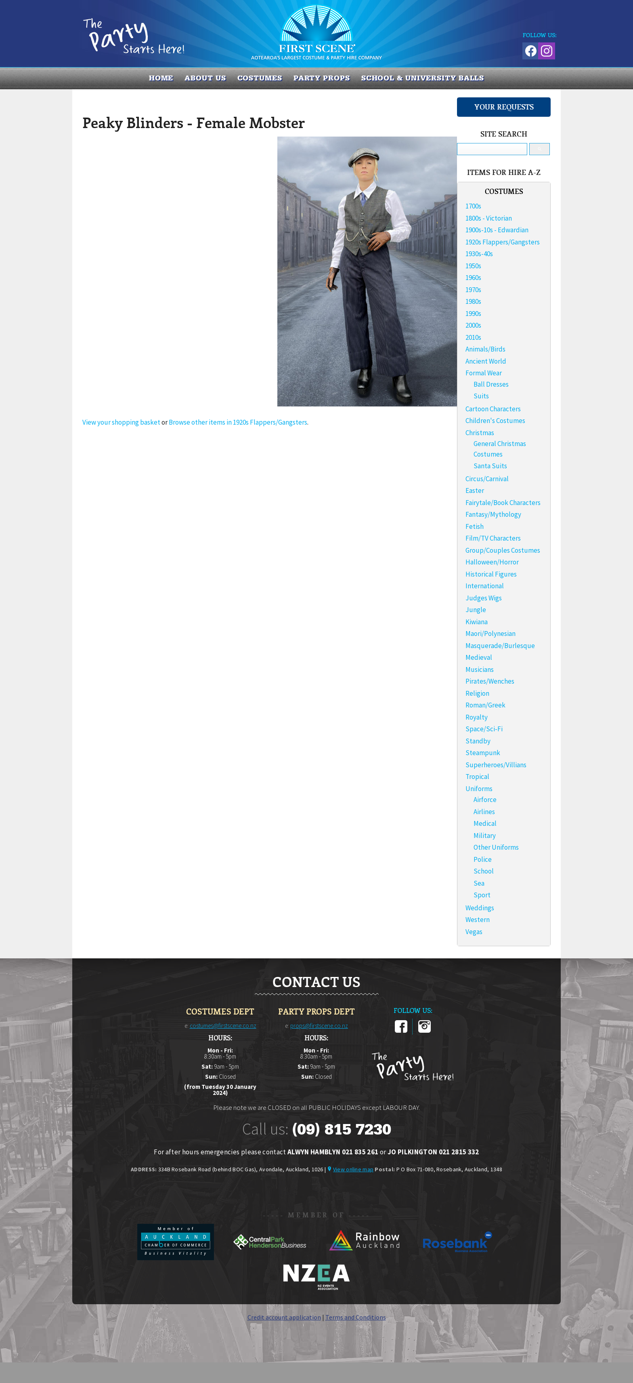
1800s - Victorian (488, 218)
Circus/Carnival (487, 478)
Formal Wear (483, 372)
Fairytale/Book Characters (503, 502)
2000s (473, 325)
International (484, 585)
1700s (473, 206)
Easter (474, 490)
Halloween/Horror (492, 562)
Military (485, 835)
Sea (479, 883)
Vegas (473, 931)
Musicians (479, 669)
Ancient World (485, 361)
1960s (473, 277)
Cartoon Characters (493, 408)
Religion (477, 693)
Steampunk (482, 752)
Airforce (485, 799)
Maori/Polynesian (490, 633)
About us (205, 78)
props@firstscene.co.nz (319, 1025)
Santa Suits (490, 465)
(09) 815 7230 (341, 1129)
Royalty (476, 717)
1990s (473, 313)
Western (477, 919)
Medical (485, 823)
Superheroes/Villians (495, 764)
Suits (481, 396)
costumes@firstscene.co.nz (223, 1025)
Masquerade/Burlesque (500, 645)
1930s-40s (479, 253)
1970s (473, 289)
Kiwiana (476, 621)
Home (161, 78)
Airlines (484, 811)
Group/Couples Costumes (502, 550)
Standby (477, 741)
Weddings (479, 907)
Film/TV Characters (493, 538)
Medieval (478, 657)
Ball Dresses (491, 384)
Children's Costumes (495, 420)
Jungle (475, 609)
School (484, 871)
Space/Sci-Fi (484, 728)
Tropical (477, 776)
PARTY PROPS (321, 78)
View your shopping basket (121, 422)
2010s (473, 337)
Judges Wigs (483, 598)
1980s (473, 301)
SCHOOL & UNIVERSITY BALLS (422, 78)
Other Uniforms (496, 847)
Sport (482, 894)
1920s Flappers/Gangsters (502, 242)
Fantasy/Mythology (493, 514)
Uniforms (479, 788)
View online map (353, 1169)
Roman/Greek (485, 705)
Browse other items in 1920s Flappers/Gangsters (238, 422)
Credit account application (284, 1317)
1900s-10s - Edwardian (496, 229)
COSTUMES (259, 78)
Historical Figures (491, 574)
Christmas (479, 432)
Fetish (474, 526)
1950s (473, 265)
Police (483, 859)
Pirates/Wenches (489, 681)
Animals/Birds (485, 349)
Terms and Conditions (355, 1317)
